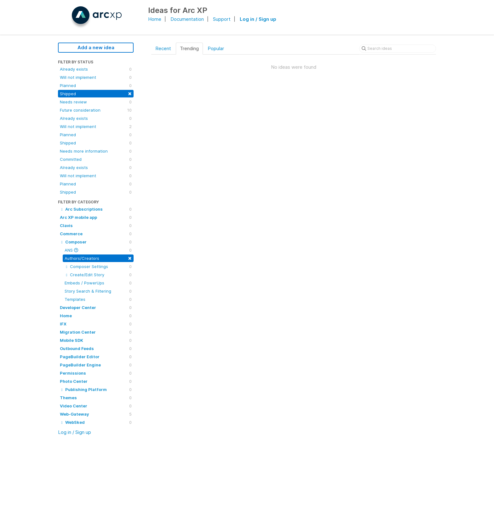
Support (222, 19)
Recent (163, 48)
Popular (216, 48)
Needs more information (96, 151)
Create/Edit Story (98, 275)
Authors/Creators (98, 257)
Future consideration (96, 110)
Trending (189, 48)
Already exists (96, 69)
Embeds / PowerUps (98, 283)
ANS (98, 250)
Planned (96, 85)
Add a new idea (96, 47)
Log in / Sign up (258, 19)
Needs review (96, 102)
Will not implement (96, 77)
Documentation (187, 19)
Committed (96, 159)
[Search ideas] (397, 48)
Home (154, 19)
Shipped (96, 93)
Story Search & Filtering (98, 291)
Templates (98, 299)
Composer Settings (98, 266)
